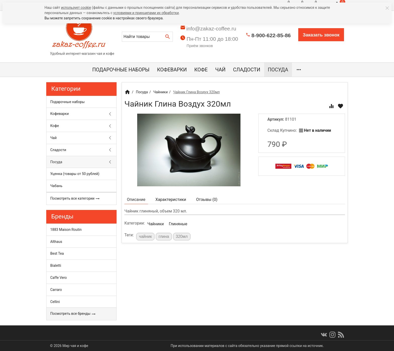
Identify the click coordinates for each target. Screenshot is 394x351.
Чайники (155, 224)
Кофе (201, 70)
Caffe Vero (58, 278)
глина (164, 236)
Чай (220, 70)
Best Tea (57, 253)
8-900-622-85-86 (271, 35)
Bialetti (55, 266)
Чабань (56, 186)
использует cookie (76, 8)
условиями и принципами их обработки (146, 13)
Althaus (56, 242)
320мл (182, 236)
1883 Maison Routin (66, 230)
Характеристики (171, 199)
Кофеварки (172, 70)
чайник (145, 236)
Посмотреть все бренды (73, 314)
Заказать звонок (321, 34)
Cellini (55, 302)
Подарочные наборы (121, 70)
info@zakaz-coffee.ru (211, 28)
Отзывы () (207, 199)
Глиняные (178, 224)
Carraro (56, 290)
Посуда (278, 70)
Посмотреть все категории (75, 198)
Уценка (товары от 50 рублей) (74, 174)
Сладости (246, 70)
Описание (136, 199)
